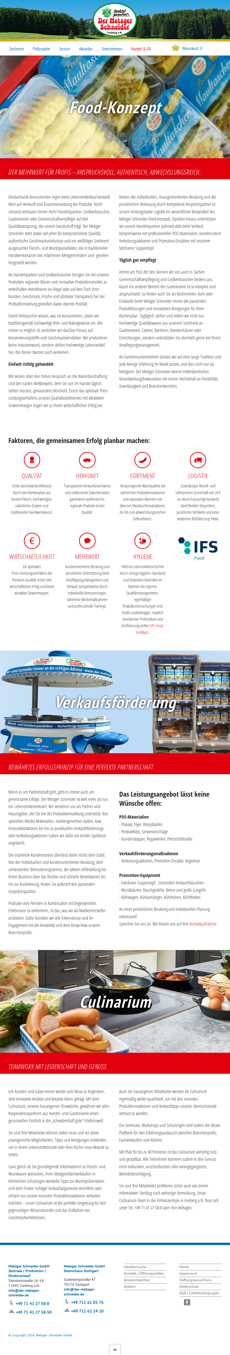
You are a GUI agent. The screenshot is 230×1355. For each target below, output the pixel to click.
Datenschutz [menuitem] (189, 1286)
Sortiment (16, 49)
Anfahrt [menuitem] (130, 1286)
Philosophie (41, 49)
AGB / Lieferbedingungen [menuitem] (199, 1293)
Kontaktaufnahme (202, 924)
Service (64, 49)
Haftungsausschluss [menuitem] (195, 1280)
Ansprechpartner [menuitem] (137, 1280)
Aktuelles (86, 49)
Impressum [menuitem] (188, 1273)
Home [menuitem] (184, 1266)
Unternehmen (112, 49)
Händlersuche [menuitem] (135, 1266)
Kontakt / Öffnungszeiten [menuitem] (144, 1273)
